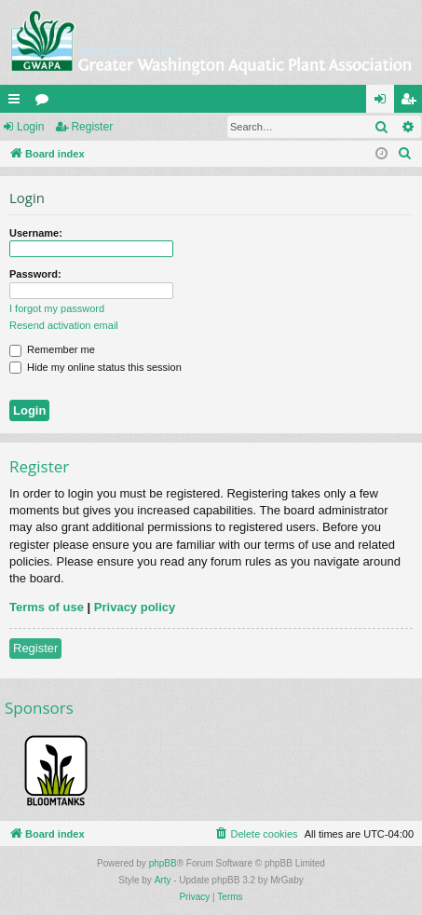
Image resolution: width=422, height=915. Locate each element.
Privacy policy (134, 607)
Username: (35, 233)
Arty (163, 880)
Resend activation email (63, 325)
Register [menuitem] (412, 102)
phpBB (163, 863)
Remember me (52, 349)
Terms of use (46, 607)
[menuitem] (405, 153)
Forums (45, 102)
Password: (35, 274)
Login (30, 126)
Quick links (17, 102)
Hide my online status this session (95, 367)
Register (92, 126)
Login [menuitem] (384, 102)
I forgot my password (56, 308)
